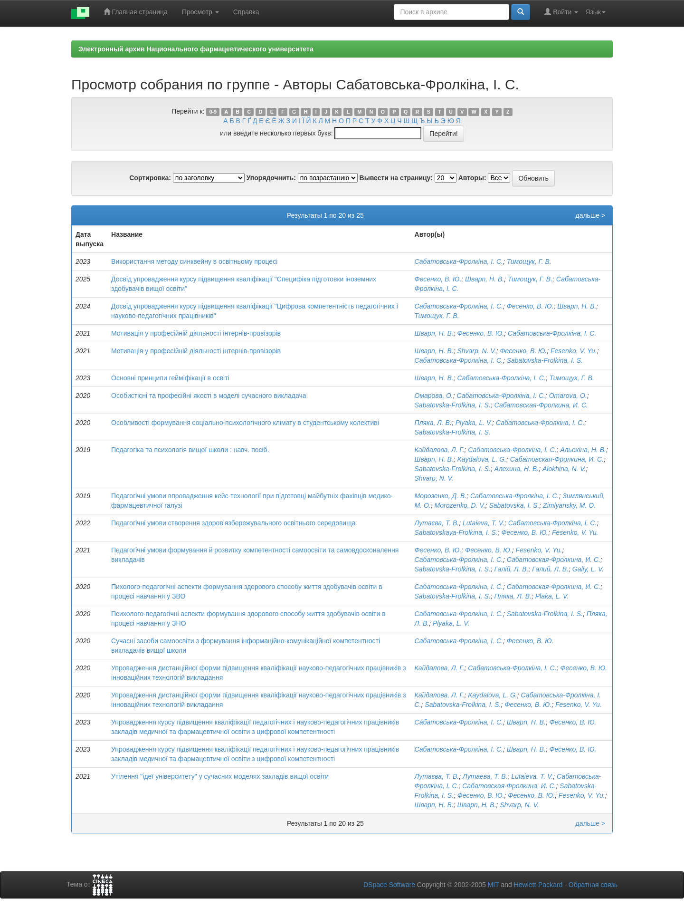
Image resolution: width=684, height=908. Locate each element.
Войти (561, 12)
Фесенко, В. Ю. (438, 279)
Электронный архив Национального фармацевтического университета (196, 49)
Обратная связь (593, 885)
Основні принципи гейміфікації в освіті (170, 378)
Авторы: (472, 178)
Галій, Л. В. (511, 569)
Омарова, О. (434, 395)
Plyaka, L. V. (474, 422)
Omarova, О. (568, 395)
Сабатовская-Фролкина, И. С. (541, 405)
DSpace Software (389, 885)
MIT (493, 885)
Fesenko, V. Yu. (574, 351)
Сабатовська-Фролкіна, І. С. (459, 261)
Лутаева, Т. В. (485, 776)
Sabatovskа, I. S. (514, 505)
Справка (246, 12)
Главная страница (136, 12)
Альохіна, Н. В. (583, 450)
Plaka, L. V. (552, 596)
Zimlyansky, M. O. (569, 505)
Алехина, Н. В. (516, 469)
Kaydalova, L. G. (481, 459)
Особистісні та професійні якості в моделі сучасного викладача (208, 395)
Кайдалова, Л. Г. (440, 450)
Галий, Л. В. (550, 569)
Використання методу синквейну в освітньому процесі (194, 261)
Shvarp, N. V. (476, 351)
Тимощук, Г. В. (529, 261)
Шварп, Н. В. (484, 279)
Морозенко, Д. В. (441, 496)
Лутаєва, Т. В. (437, 523)
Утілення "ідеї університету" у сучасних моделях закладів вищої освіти (220, 776)
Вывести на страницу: (396, 178)
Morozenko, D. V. (460, 505)
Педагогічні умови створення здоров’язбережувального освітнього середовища (233, 523)
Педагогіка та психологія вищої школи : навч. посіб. (190, 450)
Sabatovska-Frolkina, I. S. (545, 360)
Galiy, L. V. (588, 569)
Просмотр (200, 12)
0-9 (213, 112)
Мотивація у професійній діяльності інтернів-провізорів (196, 333)
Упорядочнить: (271, 178)
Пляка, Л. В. (433, 422)
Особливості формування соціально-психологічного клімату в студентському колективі (245, 422)
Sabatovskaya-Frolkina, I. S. (456, 532)
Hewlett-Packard (538, 885)
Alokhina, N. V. (564, 469)
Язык (595, 12)
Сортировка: (150, 178)
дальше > (590, 215)
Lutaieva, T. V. (483, 523)
